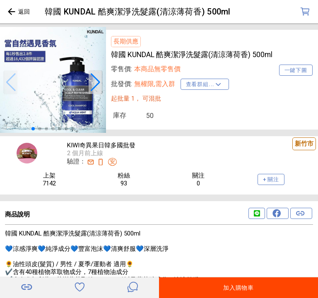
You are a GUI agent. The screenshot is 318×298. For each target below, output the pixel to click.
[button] (10, 82)
